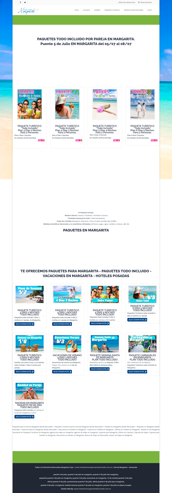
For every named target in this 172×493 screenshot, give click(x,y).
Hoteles (97, 10)
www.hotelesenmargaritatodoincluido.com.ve (92, 489)
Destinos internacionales (133, 10)
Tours (150, 10)
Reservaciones (145, 2)
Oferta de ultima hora (126, 2)
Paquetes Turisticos (112, 10)
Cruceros (86, 10)
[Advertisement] (86, 65)
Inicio (77, 10)
